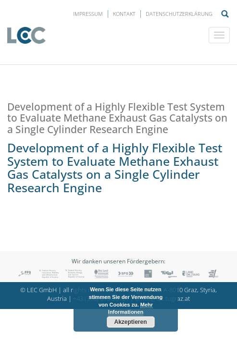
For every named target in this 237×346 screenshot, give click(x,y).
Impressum (88, 13)
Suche (225, 14)
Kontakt (124, 13)
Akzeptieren (130, 322)
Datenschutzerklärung (179, 13)
